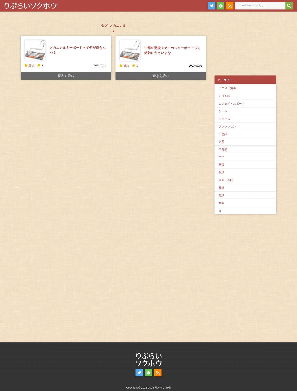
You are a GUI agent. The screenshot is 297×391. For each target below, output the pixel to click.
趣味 (31, 65)
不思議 (223, 134)
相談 (221, 172)
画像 (221, 164)
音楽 (221, 203)
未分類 (223, 149)
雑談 (126, 65)
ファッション (227, 126)
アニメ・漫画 (227, 88)
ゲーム (223, 111)
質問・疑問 (226, 180)
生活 (221, 157)
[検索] (289, 5)
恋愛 (221, 141)
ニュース (224, 118)
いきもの (224, 95)
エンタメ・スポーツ (232, 103)
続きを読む (66, 75)
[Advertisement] (245, 45)
